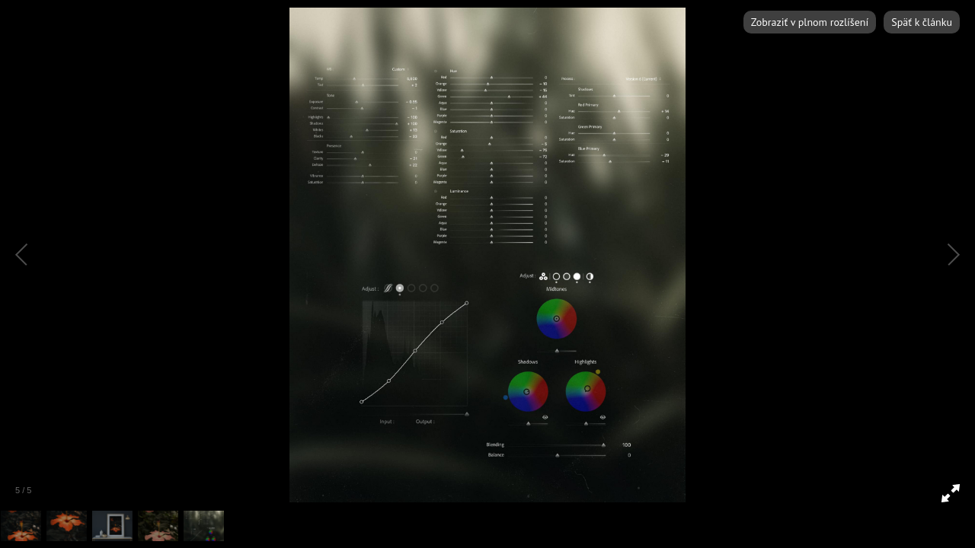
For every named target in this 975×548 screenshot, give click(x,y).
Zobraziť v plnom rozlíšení (809, 22)
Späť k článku (921, 22)
